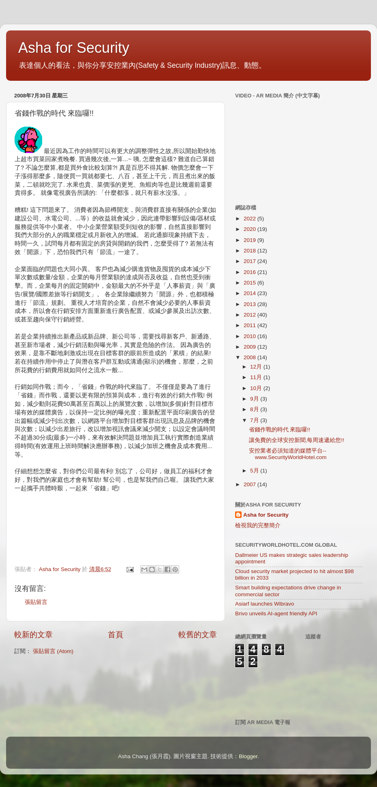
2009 (250, 347)
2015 (250, 283)
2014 (250, 293)
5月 (255, 471)
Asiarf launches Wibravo (264, 604)
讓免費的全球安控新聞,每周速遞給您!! (296, 440)
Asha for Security (73, 47)
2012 (250, 315)
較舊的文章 (197, 634)
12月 (256, 367)
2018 (250, 251)
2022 (250, 219)
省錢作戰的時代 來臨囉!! (279, 430)
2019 (250, 240)
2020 (250, 229)
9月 (255, 399)
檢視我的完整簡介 (258, 525)
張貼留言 (36, 602)
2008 (250, 357)
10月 (256, 388)
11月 (256, 377)
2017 (250, 261)
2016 (250, 272)
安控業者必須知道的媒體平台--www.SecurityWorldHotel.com (288, 454)
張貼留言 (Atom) (53, 651)
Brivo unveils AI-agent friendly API (276, 613)
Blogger (248, 756)
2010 (250, 336)
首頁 (115, 634)
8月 (255, 409)
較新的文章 (33, 634)
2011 (250, 325)
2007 (250, 484)
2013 (250, 304)
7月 (255, 420)
